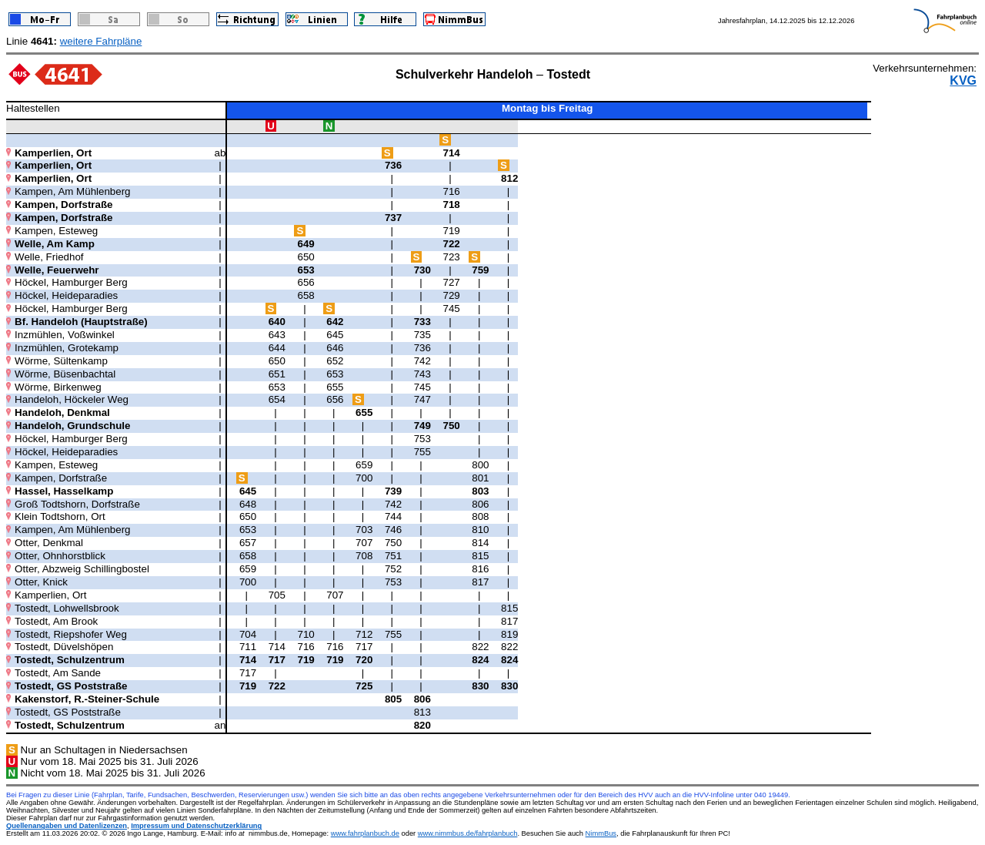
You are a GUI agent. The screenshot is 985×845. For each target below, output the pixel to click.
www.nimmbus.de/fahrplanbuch (468, 833)
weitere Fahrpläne (101, 41)
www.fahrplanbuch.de (365, 833)
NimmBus (601, 833)
